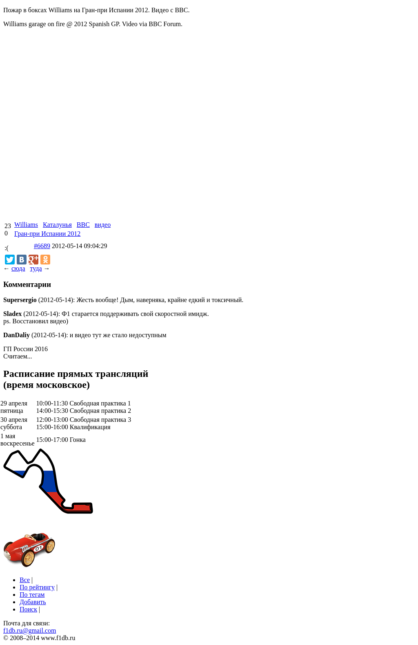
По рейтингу (37, 587)
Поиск (28, 609)
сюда (18, 268)
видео (103, 224)
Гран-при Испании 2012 (47, 233)
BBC (83, 224)
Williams (26, 224)
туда (36, 268)
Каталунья (57, 224)
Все (25, 579)
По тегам (32, 594)
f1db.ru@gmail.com (29, 630)
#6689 (42, 245)
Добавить (33, 601)
